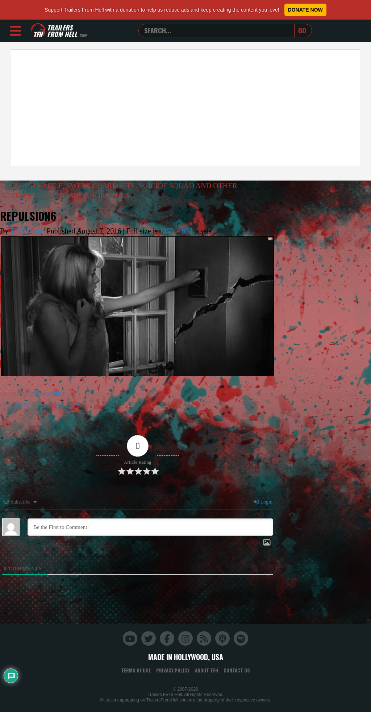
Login (262, 502)
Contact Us (237, 670)
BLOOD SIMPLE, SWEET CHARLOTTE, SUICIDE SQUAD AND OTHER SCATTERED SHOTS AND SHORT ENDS (119, 191)
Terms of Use (136, 670)
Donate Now (305, 10)
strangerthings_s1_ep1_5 (36, 404)
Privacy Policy (172, 670)
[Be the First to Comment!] (150, 527)
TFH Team (26, 231)
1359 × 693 (175, 231)
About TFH (206, 670)
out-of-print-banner (37, 393)
